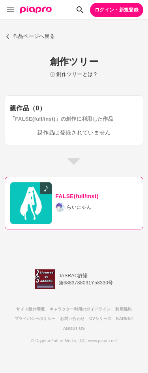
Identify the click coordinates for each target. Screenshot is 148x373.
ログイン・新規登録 (117, 10)
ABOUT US (74, 328)
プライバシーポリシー (35, 318)
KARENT (124, 318)
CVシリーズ (100, 318)
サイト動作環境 (30, 309)
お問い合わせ (72, 318)
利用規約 (123, 309)
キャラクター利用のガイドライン (80, 309)
